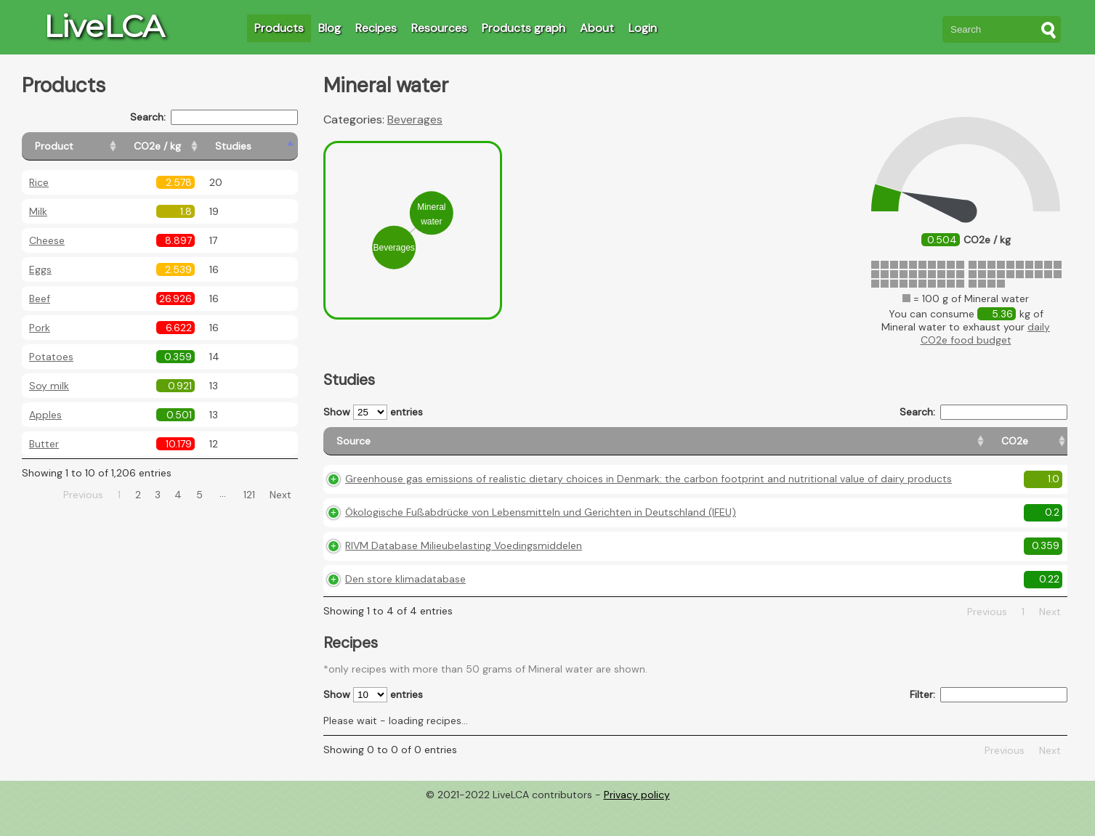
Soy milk (49, 385)
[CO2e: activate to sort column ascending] (781, 447)
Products (279, 28)
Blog (329, 28)
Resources (439, 28)
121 (249, 494)
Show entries (373, 412)
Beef (39, 298)
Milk (38, 211)
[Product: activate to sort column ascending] (87, 146)
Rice (39, 182)
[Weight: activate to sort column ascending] (1039, 447)
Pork (39, 327)
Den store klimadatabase (405, 609)
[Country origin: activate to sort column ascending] (850, 447)
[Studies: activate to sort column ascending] (266, 146)
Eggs (40, 269)
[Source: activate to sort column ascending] (539, 447)
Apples (45, 414)
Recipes (376, 28)
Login (643, 28)
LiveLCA (104, 26)
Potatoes (51, 356)
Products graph (523, 28)
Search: (214, 117)
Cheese (47, 240)
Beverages (415, 119)
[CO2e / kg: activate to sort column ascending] (194, 146)
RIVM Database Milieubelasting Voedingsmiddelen (463, 576)
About (597, 28)
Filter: (988, 725)
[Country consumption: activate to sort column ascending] (950, 447)
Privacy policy (637, 825)
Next (280, 494)
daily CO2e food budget (986, 333)
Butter (44, 443)
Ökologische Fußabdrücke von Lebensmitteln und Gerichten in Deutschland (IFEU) (540, 542)
